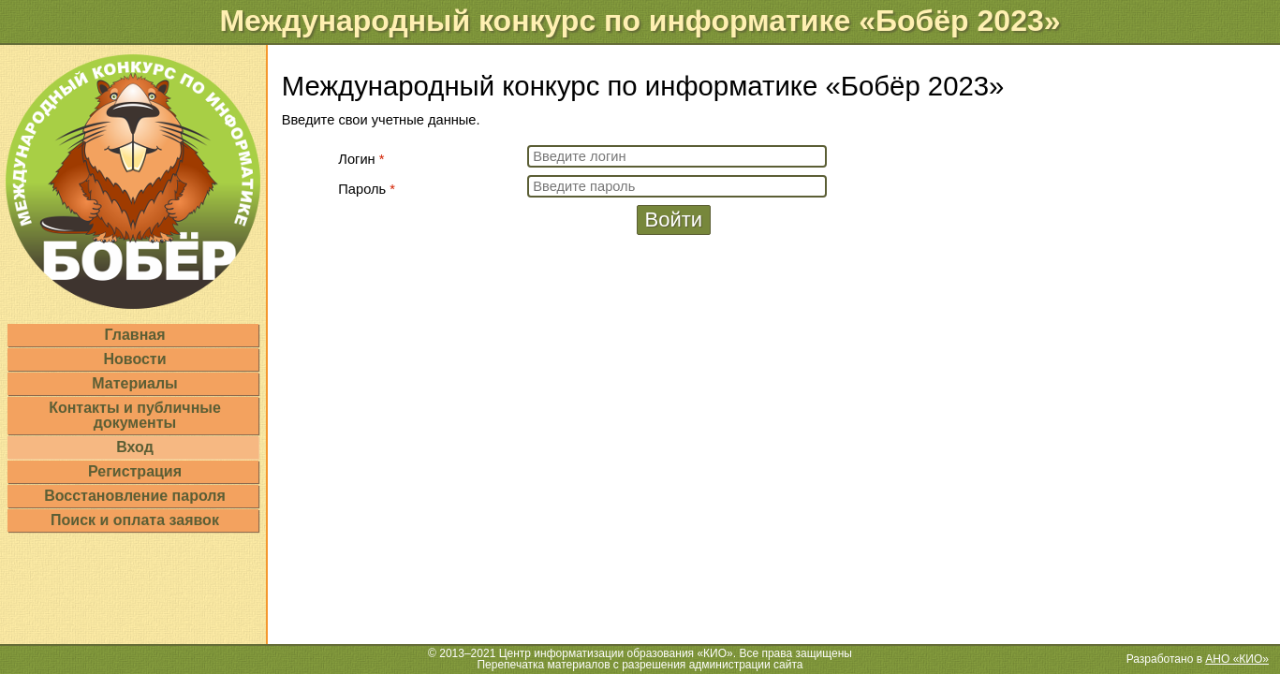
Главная (134, 335)
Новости (134, 359)
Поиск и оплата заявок (135, 520)
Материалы (135, 383)
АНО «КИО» (1237, 659)
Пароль (366, 189)
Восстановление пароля (135, 496)
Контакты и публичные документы (135, 415)
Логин (361, 159)
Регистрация (135, 471)
